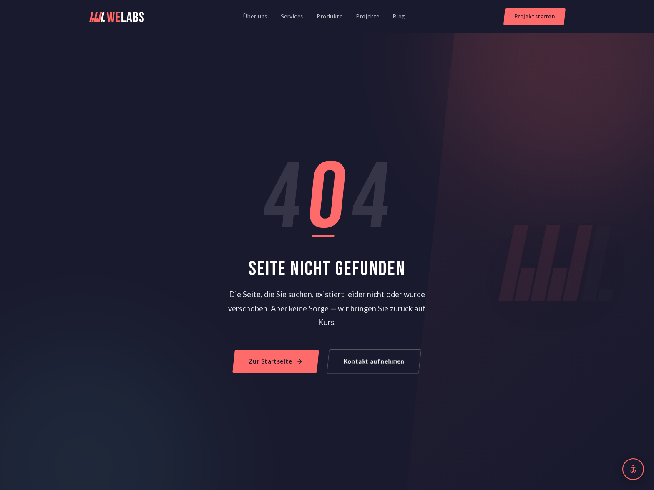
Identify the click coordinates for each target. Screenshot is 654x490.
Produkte (329, 16)
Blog (399, 16)
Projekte (367, 16)
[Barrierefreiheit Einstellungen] (633, 469)
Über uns (255, 16)
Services (292, 16)
